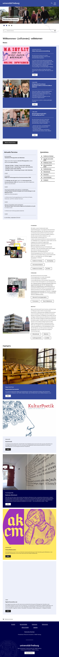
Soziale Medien (29, 653)
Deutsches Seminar (10, 20)
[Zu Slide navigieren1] (6, 25)
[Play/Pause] (4, 25)
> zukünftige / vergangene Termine (12, 217)
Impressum (34, 624)
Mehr (35, 75)
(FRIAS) (43, 283)
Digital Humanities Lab (36, 285)
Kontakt (13, 624)
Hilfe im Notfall (25, 627)
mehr (6, 173)
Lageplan (35, 627)
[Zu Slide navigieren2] (9, 25)
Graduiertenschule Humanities (37, 291)
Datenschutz (45, 624)
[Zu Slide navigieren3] (11, 25)
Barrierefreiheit (23, 624)
